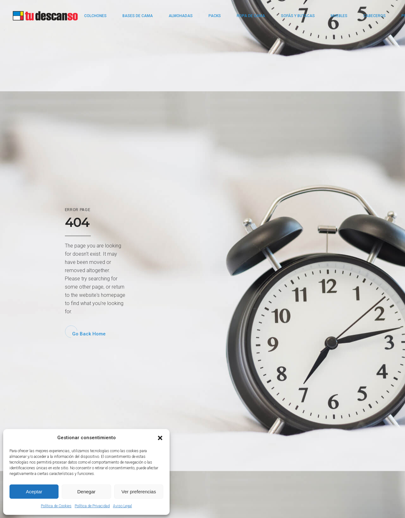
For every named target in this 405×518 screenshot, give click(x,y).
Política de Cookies (56, 506)
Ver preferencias (139, 491)
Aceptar (34, 491)
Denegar (86, 491)
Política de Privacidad (92, 506)
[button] (160, 438)
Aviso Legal (122, 506)
